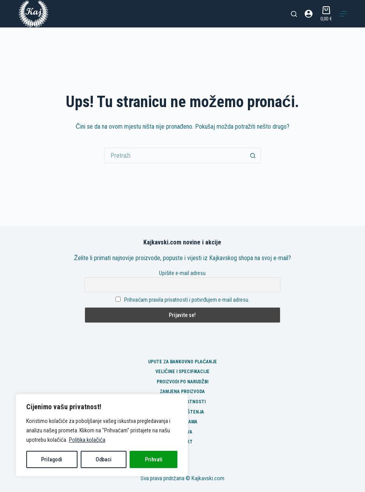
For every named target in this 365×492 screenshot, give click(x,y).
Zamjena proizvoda (182, 391)
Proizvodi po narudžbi (182, 381)
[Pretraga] (294, 14)
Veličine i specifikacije (182, 371)
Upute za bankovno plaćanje (182, 361)
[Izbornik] (343, 13)
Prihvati (154, 459)
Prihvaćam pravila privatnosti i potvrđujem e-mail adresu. (186, 300)
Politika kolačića (87, 440)
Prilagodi (51, 459)
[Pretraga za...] (174, 155)
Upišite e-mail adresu (182, 273)
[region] (102, 435)
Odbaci (104, 459)
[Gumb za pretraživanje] (253, 155)
